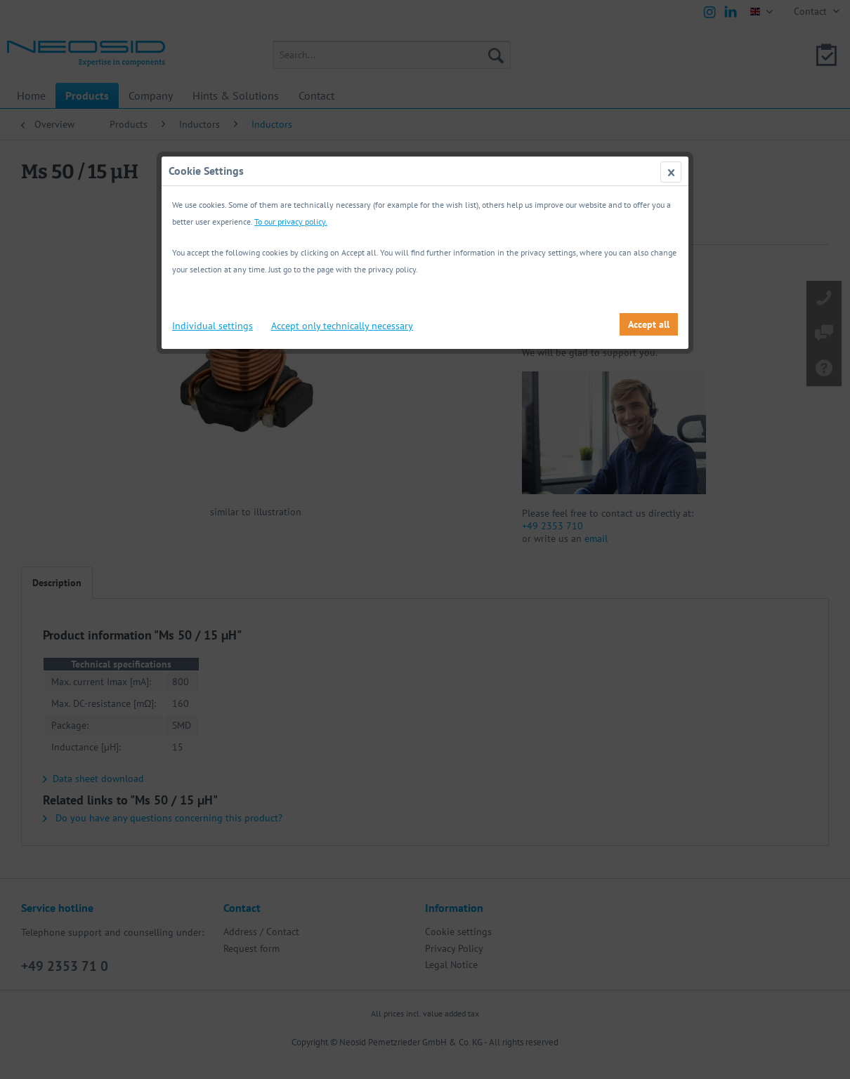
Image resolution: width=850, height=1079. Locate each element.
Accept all (648, 324)
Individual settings (212, 325)
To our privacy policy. (290, 221)
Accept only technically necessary (342, 325)
